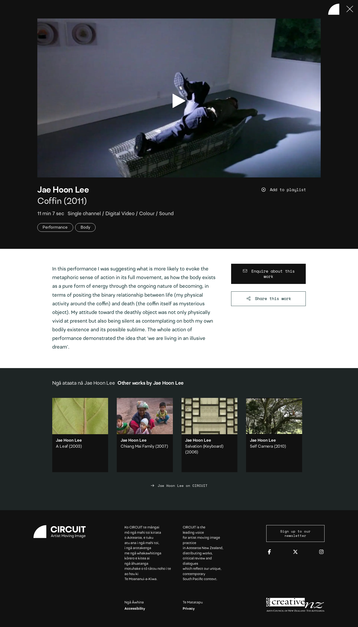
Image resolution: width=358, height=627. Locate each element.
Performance (55, 228)
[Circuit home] (62, 531)
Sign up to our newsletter (295, 533)
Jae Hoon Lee (63, 190)
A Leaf (62, 447)
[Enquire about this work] (268, 274)
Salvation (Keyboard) (204, 447)
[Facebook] (269, 552)
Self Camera (261, 447)
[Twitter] (295, 552)
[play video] (179, 101)
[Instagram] (321, 552)
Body (85, 228)
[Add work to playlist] (291, 190)
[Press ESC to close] (349, 9)
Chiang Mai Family (137, 447)
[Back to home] (333, 9)
